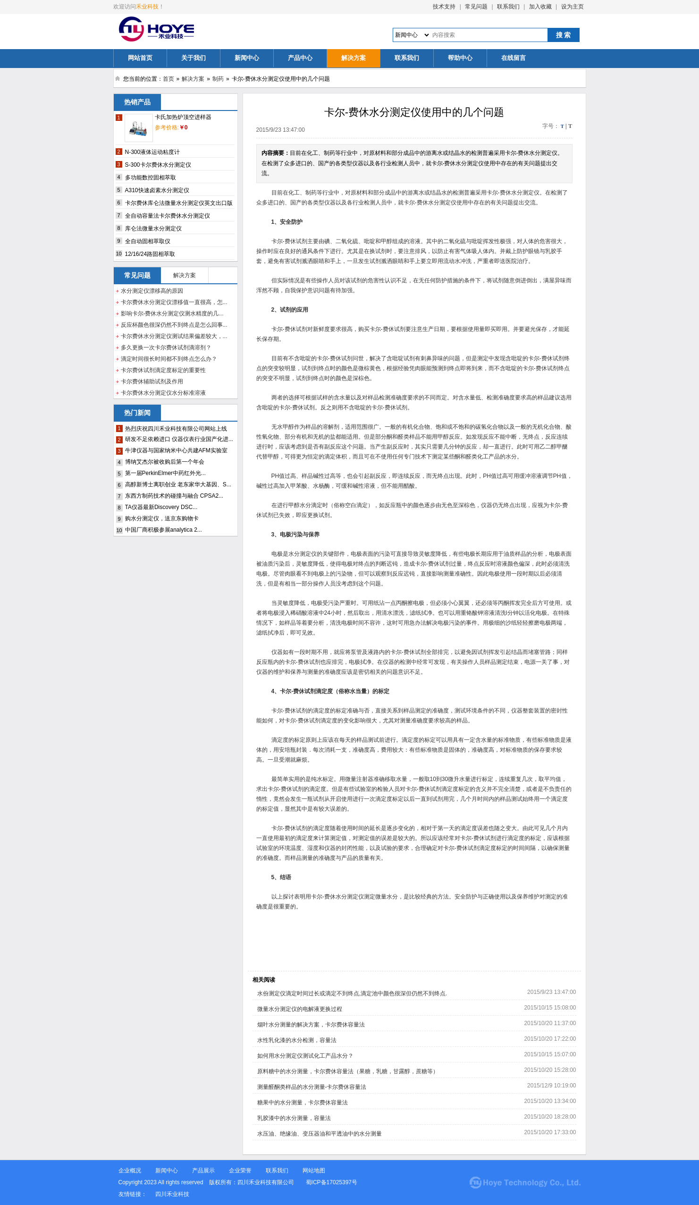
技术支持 (444, 6)
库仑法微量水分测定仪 (153, 228)
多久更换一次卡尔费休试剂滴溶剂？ (166, 347)
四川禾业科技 (172, 1194)
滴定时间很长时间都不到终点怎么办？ (169, 359)
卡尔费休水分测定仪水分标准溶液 (163, 393)
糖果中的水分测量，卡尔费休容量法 (302, 1102)
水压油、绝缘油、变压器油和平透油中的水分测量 (319, 1133)
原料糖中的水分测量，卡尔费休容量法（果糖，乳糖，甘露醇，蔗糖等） (347, 1071)
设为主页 (572, 6)
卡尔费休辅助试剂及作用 (152, 381)
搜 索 (563, 35)
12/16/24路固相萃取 (150, 254)
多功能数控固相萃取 (150, 177)
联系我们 (508, 6)
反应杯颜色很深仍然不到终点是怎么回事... (174, 325)
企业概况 (129, 1170)
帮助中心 (460, 57)
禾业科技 (147, 6)
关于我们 (193, 57)
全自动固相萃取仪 (147, 241)
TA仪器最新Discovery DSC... (161, 507)
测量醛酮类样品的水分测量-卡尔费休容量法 (312, 1087)
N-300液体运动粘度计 (152, 152)
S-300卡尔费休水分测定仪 (158, 164)
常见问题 (476, 6)
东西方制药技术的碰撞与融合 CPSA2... (174, 495)
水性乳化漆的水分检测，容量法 (297, 1040)
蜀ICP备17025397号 (332, 1182)
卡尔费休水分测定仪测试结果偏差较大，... (174, 336)
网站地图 (314, 1170)
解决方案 (353, 57)
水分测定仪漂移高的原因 (152, 291)
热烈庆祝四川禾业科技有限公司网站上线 (176, 428)
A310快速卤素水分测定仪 (157, 190)
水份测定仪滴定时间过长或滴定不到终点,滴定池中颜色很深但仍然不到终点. (352, 993)
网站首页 (140, 57)
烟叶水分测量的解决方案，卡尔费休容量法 (311, 1024)
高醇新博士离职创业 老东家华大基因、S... (178, 484)
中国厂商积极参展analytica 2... (163, 529)
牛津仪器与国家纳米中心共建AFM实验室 (176, 450)
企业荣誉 (240, 1170)
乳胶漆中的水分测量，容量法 (294, 1118)
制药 (218, 79)
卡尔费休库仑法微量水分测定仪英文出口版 (179, 203)
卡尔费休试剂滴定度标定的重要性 (163, 370)
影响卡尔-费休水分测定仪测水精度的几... (172, 313)
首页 (168, 79)
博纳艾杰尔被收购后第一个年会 (164, 461)
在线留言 (513, 57)
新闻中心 (247, 57)
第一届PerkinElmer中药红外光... (165, 473)
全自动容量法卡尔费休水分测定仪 (167, 215)
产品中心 (300, 57)
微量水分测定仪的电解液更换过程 (299, 1009)
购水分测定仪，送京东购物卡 (162, 518)
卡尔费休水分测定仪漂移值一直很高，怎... (174, 302)
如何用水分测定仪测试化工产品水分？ (305, 1055)
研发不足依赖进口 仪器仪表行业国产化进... (179, 439)
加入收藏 (540, 6)
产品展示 (203, 1170)
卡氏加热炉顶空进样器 (183, 117)
